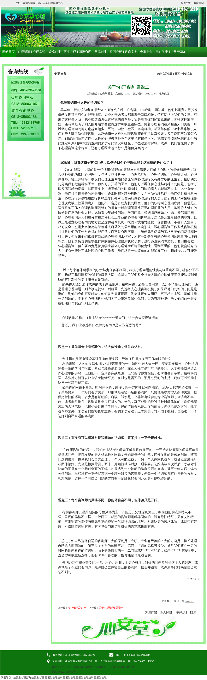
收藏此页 (164, 93)
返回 (193, 612)
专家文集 (146, 51)
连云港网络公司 (115, 667)
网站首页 (8, 51)
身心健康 (161, 51)
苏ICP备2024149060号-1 (65, 671)
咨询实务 (131, 51)
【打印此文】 (180, 612)
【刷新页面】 (150, 612)
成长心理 (54, 51)
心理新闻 (24, 51)
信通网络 (100, 667)
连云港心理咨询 (22, 677)
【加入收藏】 (165, 612)
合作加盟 (186, 3)
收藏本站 (199, 3)
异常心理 (100, 51)
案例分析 (116, 51)
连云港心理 (37, 677)
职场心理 (85, 51)
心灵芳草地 (178, 51)
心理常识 (39, 51)
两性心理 (70, 51)
